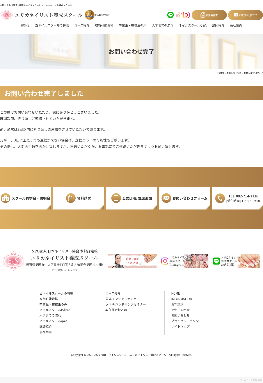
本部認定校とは (116, 310)
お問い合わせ (180, 315)
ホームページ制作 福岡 (251, 379)
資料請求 (177, 304)
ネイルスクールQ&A (193, 25)
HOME (25, 25)
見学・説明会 (180, 310)
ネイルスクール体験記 (54, 310)
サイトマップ (180, 326)
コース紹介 (81, 25)
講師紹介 (218, 25)
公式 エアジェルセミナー (122, 299)
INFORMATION (181, 299)
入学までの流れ (162, 25)
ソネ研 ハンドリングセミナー (125, 304)
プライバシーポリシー (186, 321)
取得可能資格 (104, 25)
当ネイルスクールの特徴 (52, 25)
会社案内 (236, 25)
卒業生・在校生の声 (132, 25)
